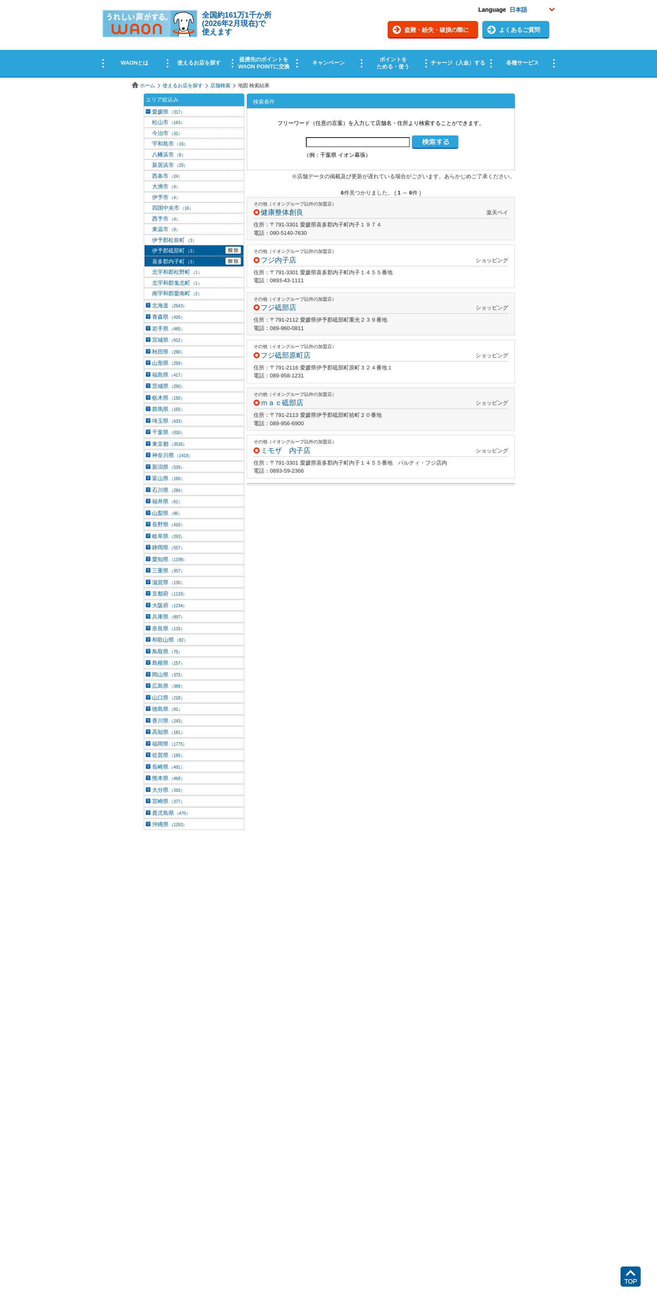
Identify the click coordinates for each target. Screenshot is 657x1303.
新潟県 (168, 467)
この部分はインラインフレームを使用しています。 (328, 39)
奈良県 (168, 628)
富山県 (168, 478)
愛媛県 (168, 112)
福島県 (168, 375)
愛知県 (169, 559)
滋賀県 (168, 582)
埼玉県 (168, 421)
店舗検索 (220, 85)
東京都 (169, 444)
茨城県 (168, 386)
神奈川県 (172, 455)
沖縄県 (169, 824)
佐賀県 (168, 755)
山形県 (168, 363)
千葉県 (168, 432)
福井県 (167, 501)
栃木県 (168, 398)
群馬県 (168, 409)
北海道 (169, 305)
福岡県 (169, 744)
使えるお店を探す (183, 85)
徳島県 (167, 709)
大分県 (168, 790)
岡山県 (168, 674)
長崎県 (168, 767)
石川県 (168, 490)
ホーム (147, 85)
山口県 (168, 697)
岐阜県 (168, 536)
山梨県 (167, 513)
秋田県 (168, 352)
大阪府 (169, 605)
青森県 (168, 317)
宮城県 (168, 340)
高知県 (168, 732)
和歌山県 (170, 640)
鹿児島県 (171, 813)
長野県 (168, 524)
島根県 (168, 663)
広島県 (168, 686)
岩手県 (168, 328)
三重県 (168, 570)
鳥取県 (167, 651)
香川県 (168, 721)
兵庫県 (168, 617)
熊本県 (168, 778)
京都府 (169, 593)
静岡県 (168, 547)
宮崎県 (168, 801)
